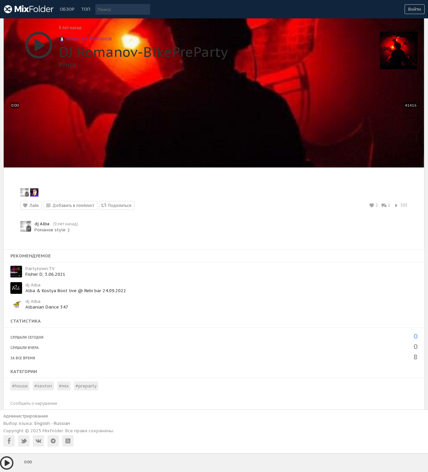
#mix (67, 65)
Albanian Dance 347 (46, 307)
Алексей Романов (85, 38)
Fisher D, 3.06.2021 (45, 274)
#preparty (86, 386)
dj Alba (41, 224)
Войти (414, 9)
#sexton (43, 386)
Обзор (67, 9)
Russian (62, 423)
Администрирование (25, 416)
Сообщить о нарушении (33, 403)
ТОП (85, 9)
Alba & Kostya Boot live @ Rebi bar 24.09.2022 (75, 290)
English (42, 423)
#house (20, 386)
